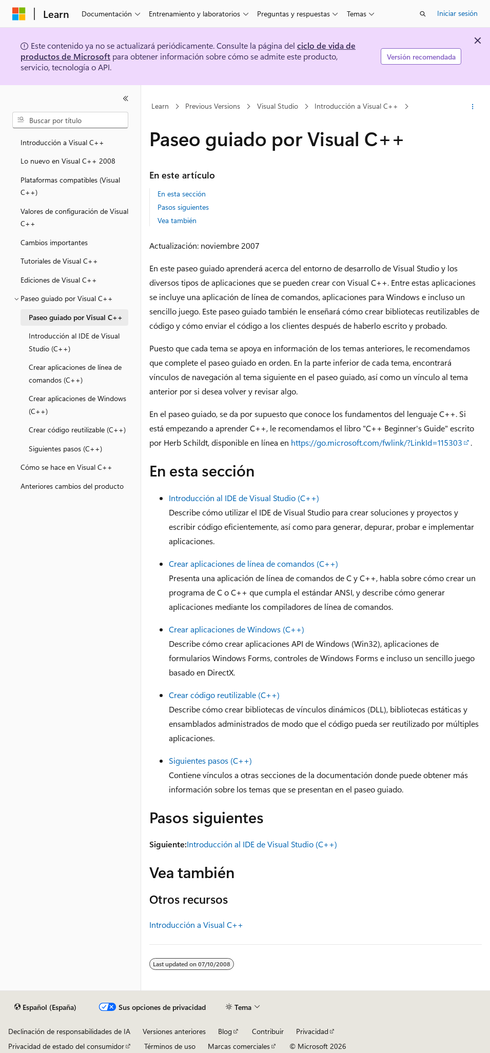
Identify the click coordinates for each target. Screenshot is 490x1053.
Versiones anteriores (174, 1031)
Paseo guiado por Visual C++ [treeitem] (76, 317)
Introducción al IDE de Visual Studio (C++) (244, 497)
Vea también (177, 220)
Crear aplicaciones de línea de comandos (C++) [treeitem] (75, 373)
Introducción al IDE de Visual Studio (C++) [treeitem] (74, 342)
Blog (225, 1031)
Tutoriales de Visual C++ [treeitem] (59, 261)
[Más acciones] (473, 106)
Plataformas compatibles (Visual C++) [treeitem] (70, 186)
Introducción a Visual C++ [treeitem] (62, 142)
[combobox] (70, 120)
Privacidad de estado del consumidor (66, 1046)
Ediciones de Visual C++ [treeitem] (59, 280)
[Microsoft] (19, 14)
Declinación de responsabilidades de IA (69, 1031)
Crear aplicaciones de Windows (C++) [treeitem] (77, 404)
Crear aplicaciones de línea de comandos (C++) (253, 563)
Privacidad (312, 1031)
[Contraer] (125, 98)
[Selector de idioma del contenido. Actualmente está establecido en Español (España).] (45, 1007)
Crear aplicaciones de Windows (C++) (236, 629)
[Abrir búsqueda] (423, 14)
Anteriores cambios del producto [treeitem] (72, 486)
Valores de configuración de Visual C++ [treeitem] (74, 217)
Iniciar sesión (457, 13)
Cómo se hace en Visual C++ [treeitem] (66, 467)
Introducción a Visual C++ (356, 106)
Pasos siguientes (183, 207)
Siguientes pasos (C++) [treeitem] (65, 448)
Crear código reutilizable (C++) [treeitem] (77, 429)
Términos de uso (169, 1046)
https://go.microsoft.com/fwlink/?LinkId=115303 (376, 442)
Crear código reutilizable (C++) (224, 694)
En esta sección (182, 193)
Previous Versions (212, 106)
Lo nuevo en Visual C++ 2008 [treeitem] (68, 161)
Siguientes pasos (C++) (210, 760)
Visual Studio (277, 106)
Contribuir (268, 1031)
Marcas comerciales (239, 1046)
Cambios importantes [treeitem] (54, 242)
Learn (160, 106)
